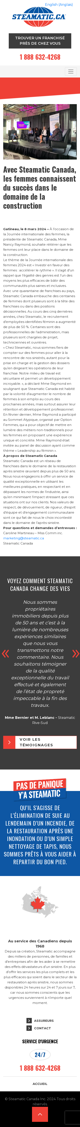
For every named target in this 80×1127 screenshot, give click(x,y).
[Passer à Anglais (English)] (59, 5)
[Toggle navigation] (71, 71)
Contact (42, 1028)
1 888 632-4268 (40, 57)
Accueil (40, 1084)
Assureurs (44, 1021)
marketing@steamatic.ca (23, 538)
